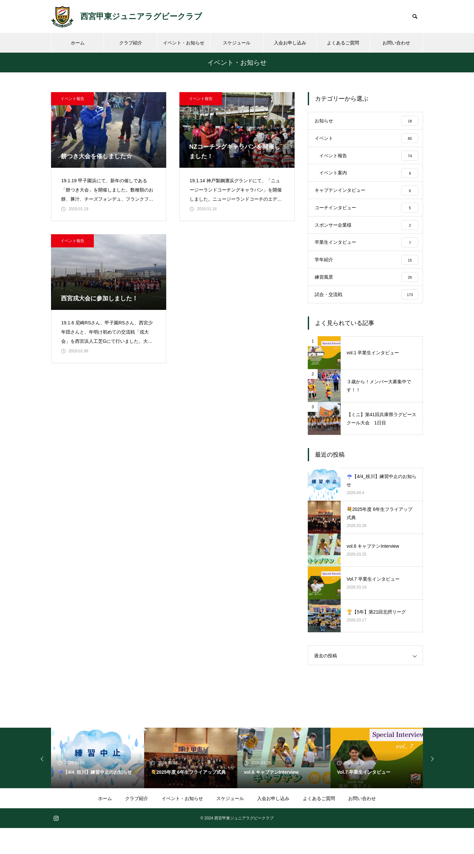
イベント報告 (72, 98)
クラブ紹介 (130, 42)
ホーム (78, 42)
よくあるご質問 (343, 42)
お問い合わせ (396, 42)
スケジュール (236, 42)
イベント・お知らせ (183, 42)
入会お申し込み (290, 42)
